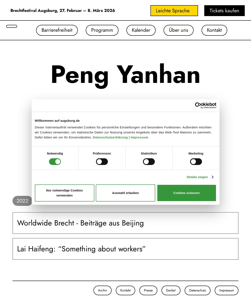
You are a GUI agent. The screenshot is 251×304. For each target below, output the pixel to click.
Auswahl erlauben (125, 193)
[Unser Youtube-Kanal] (21, 290)
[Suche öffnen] (11, 26)
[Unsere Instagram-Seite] (12, 290)
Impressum (140, 137)
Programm (101, 30)
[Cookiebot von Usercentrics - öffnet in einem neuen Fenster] (198, 105)
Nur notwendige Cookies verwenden (64, 193)
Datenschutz (197, 290)
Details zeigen (197, 177)
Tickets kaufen (224, 10)
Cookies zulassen (186, 193)
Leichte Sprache (172, 10)
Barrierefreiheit (55, 30)
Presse (148, 290)
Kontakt (214, 30)
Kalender (140, 30)
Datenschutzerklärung (111, 137)
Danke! (171, 290)
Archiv (102, 290)
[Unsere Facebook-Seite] (17, 290)
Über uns (178, 30)
